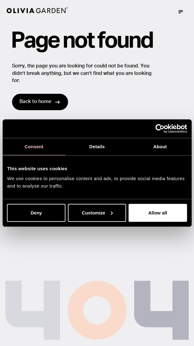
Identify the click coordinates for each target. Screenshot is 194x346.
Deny (36, 212)
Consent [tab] (33, 146)
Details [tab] (97, 146)
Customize (97, 212)
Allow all (157, 212)
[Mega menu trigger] (181, 12)
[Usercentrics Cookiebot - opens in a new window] (160, 128)
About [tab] (160, 146)
